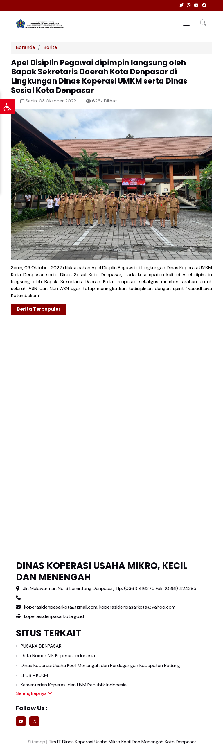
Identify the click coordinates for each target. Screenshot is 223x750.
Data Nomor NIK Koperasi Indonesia (58, 655)
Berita (50, 47)
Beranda (25, 47)
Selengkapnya (34, 693)
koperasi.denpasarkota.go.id (50, 616)
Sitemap (36, 742)
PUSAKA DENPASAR (41, 646)
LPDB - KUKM (34, 675)
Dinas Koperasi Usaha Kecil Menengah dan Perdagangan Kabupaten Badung (100, 665)
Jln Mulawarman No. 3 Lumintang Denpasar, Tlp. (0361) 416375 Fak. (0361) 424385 (109, 588)
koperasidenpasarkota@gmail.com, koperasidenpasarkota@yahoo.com (99, 607)
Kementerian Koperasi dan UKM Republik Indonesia (74, 685)
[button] (203, 23)
